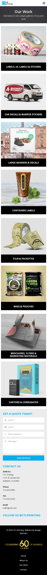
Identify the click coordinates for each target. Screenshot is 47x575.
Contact (23, 569)
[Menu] (44, 3)
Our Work (23, 565)
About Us (24, 560)
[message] (23, 446)
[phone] (23, 434)
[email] (23, 427)
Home (23, 556)
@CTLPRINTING (29, 515)
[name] (23, 420)
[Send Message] (23, 458)
